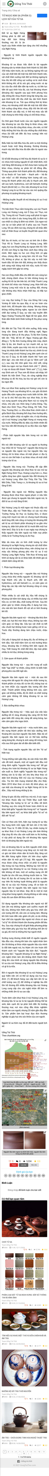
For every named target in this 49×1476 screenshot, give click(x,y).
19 (24, 1454)
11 (44, 1452)
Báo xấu (34, 1165)
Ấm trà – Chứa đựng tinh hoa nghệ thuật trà (24, 1438)
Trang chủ (6, 10)
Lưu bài (23, 1165)
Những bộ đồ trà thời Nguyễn (16, 1391)
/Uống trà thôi (24, 1461)
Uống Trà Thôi (23, 4)
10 (39, 1452)
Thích (14, 1165)
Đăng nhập (13, 1190)
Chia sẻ (16, 10)
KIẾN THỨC (27, 27)
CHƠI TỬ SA (7, 1242)
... (19, 1454)
